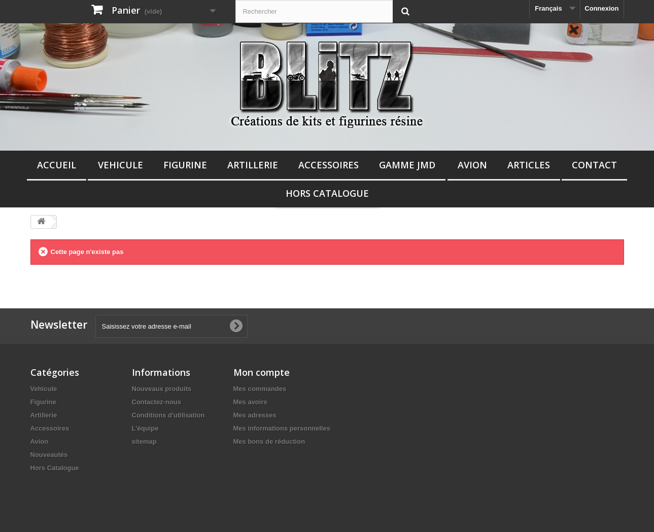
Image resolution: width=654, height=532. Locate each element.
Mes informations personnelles (281, 428)
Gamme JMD (407, 165)
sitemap (144, 441)
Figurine (185, 165)
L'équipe (145, 428)
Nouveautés (49, 454)
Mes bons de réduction (269, 441)
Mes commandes (260, 389)
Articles (528, 165)
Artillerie (252, 165)
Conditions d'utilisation (168, 415)
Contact (594, 165)
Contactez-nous (157, 402)
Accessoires (328, 165)
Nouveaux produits (162, 389)
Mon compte (261, 372)
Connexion (601, 8)
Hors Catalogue (327, 193)
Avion (472, 165)
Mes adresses (255, 415)
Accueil (56, 165)
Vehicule (120, 165)
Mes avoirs (250, 402)
